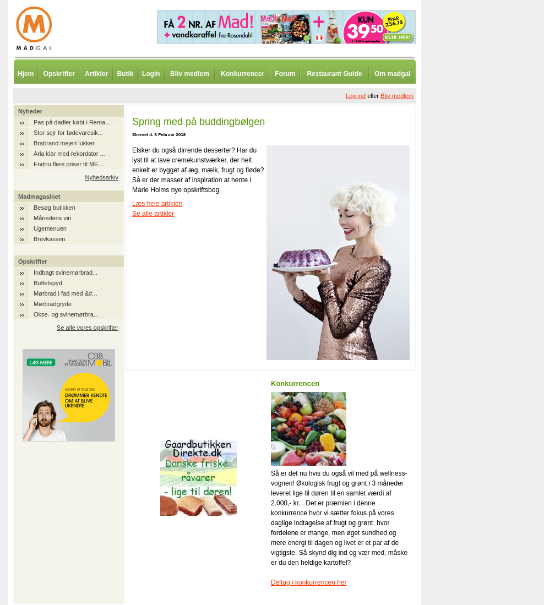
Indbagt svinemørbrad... (65, 272)
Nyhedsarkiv (101, 177)
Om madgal (392, 74)
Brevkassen (49, 239)
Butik (125, 74)
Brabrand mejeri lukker (64, 143)
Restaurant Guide (334, 74)
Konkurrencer (242, 74)
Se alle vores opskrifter (87, 327)
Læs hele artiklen (157, 204)
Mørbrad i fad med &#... (65, 293)
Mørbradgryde (53, 304)
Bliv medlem (189, 74)
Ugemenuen (50, 228)
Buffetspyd (48, 283)
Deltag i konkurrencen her (308, 582)
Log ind (356, 95)
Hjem (26, 74)
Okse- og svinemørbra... (66, 314)
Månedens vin (53, 218)
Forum (285, 74)
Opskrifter (59, 74)
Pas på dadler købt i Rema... (72, 122)
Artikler (96, 74)
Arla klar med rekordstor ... (69, 153)
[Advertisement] (479, 272)
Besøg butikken (54, 207)
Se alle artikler (153, 213)
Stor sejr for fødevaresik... (68, 132)
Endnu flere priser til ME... (69, 164)
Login (151, 74)
